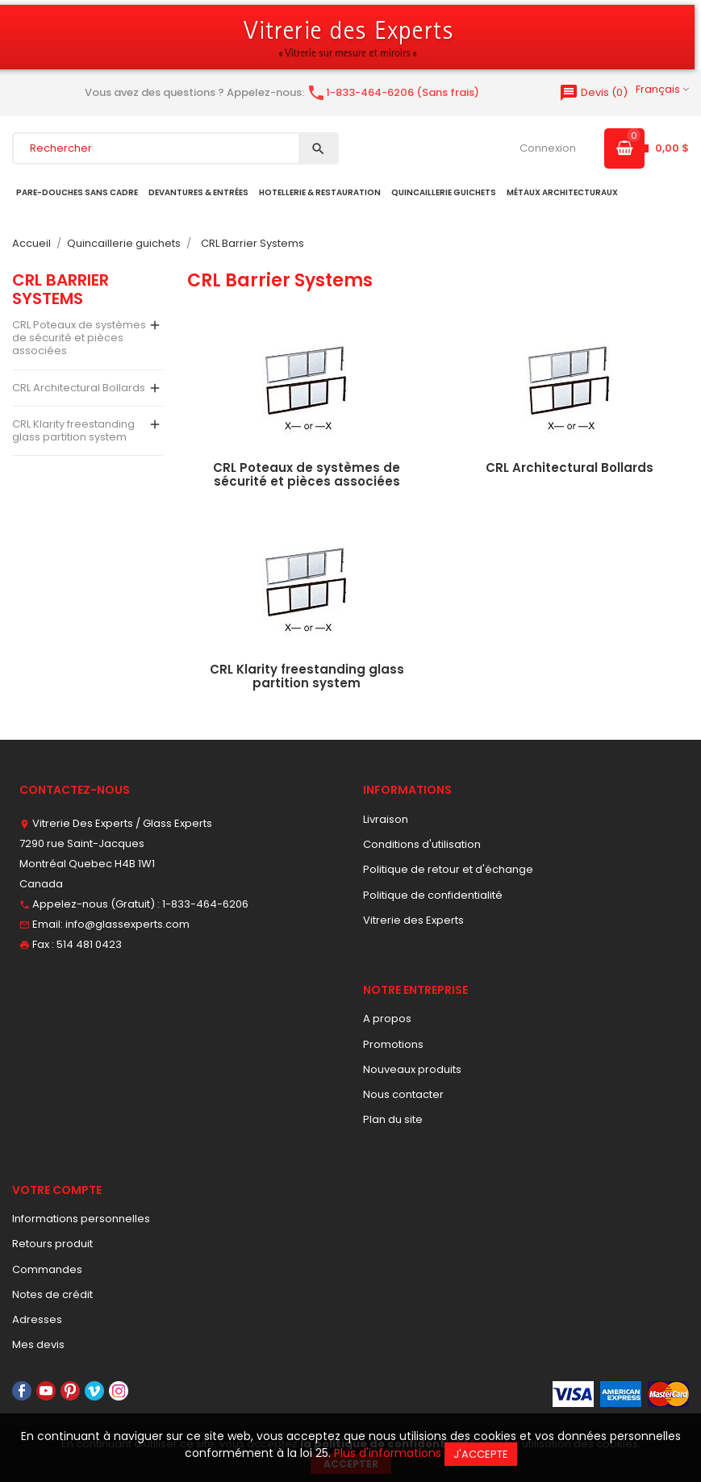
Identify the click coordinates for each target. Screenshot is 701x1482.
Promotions (393, 1044)
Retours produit (52, 1243)
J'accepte (480, 1454)
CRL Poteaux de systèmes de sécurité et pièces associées (79, 338)
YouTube (46, 1391)
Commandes (47, 1269)
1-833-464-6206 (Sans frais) (393, 92)
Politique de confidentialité (433, 895)
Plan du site (393, 1119)
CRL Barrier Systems (60, 289)
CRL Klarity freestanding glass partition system (73, 430)
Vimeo (94, 1391)
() (593, 92)
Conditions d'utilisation (422, 844)
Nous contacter (403, 1094)
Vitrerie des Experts (413, 920)
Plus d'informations (387, 1453)
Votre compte (57, 1190)
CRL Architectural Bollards (78, 387)
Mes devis (38, 1344)
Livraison (385, 819)
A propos (387, 1018)
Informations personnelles (81, 1218)
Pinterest (70, 1391)
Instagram (118, 1391)
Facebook (21, 1391)
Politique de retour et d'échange (448, 869)
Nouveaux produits (412, 1069)
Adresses (37, 1319)
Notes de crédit (52, 1294)
